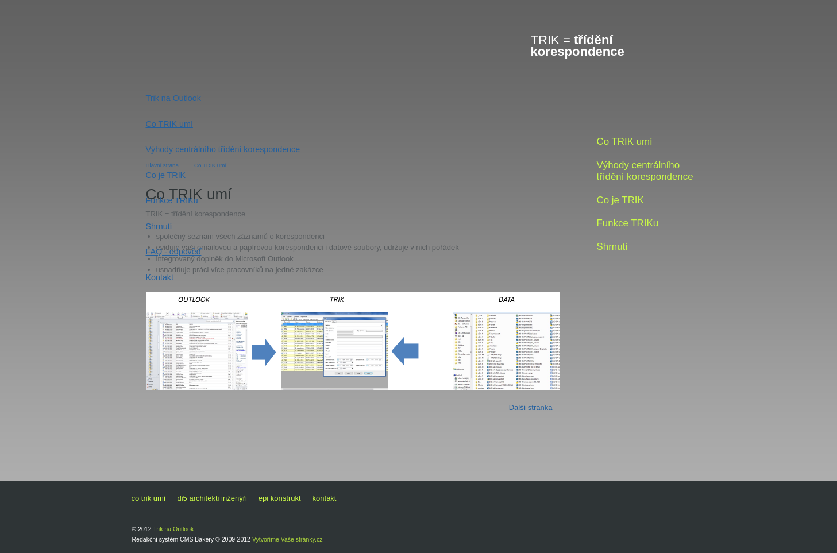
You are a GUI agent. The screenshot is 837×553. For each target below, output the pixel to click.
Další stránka (531, 407)
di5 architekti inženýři (211, 498)
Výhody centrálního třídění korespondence (223, 149)
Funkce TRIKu (172, 200)
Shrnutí (159, 226)
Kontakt (159, 277)
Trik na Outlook (173, 98)
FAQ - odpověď (174, 251)
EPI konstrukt (280, 498)
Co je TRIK (166, 175)
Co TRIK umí (169, 124)
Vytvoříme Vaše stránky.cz (287, 539)
